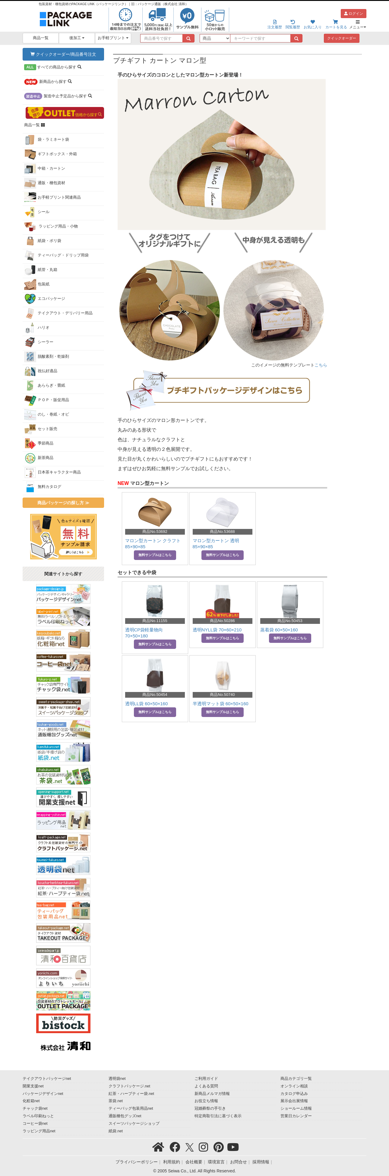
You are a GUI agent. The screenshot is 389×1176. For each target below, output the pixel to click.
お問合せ (238, 1161)
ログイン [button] (353, 13)
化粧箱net (31, 1101)
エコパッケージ (44, 299)
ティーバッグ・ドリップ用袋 (56, 255)
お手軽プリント (113, 38)
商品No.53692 (154, 531)
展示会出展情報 (294, 1101)
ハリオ (36, 327)
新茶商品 (38, 458)
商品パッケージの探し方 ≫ (63, 502)
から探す (52, 67)
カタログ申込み (294, 1094)
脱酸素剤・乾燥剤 (46, 356)
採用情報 (260, 1161)
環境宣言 (216, 1161)
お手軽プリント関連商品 (52, 197)
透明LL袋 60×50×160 (146, 703)
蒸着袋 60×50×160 (279, 629)
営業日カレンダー (296, 1116)
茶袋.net (116, 1101)
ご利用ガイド (206, 1079)
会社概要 (193, 1161)
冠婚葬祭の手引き (210, 1108)
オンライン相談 (294, 1086)
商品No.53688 (222, 531)
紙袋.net (116, 1131)
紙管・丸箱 (40, 270)
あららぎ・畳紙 (44, 385)
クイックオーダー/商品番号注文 (63, 54)
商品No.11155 (154, 620)
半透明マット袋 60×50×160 (220, 703)
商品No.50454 (154, 694)
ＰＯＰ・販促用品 (46, 400)
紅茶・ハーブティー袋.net (131, 1094)
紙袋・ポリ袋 (42, 241)
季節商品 (38, 443)
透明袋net (117, 1079)
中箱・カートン (44, 168)
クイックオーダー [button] (341, 38)
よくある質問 (206, 1086)
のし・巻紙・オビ (46, 414)
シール (36, 212)
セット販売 (40, 429)
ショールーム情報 (296, 1108)
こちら (321, 365)
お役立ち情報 (206, 1101)
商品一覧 (41, 38)
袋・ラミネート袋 (46, 139)
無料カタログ (42, 487)
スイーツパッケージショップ (134, 1123)
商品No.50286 (222, 620)
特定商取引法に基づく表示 (218, 1116)
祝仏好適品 (40, 371)
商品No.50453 (289, 620)
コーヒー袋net (35, 1123)
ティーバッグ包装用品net (131, 1108)
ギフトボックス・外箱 (50, 154)
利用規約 (171, 1161)
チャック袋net (35, 1108)
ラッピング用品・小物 (51, 226)
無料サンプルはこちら (155, 555)
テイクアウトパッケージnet (47, 1079)
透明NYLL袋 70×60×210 (217, 629)
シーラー (38, 342)
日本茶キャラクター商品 (52, 472)
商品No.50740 (222, 694)
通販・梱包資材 (44, 183)
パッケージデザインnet (43, 1094)
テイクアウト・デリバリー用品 (58, 313)
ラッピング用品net (39, 1131)
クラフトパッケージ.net (129, 1086)
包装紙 (36, 284)
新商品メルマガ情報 (212, 1094)
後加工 (77, 38)
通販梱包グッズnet (125, 1116)
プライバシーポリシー (136, 1161)
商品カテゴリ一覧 (296, 1079)
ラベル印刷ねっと (38, 1116)
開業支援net (33, 1086)
